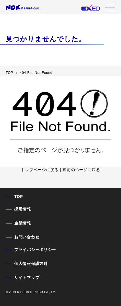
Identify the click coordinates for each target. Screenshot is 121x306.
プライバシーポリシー (35, 249)
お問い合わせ (26, 237)
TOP (18, 196)
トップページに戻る (39, 169)
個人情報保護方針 (31, 263)
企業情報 (22, 223)
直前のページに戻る (81, 169)
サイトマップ (26, 277)
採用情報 (22, 209)
